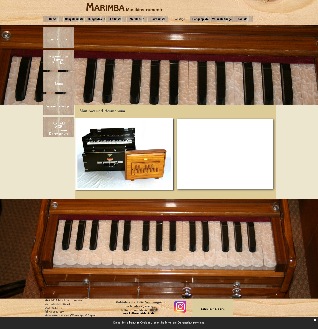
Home (52, 19)
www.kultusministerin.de (139, 313)
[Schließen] (315, 320)
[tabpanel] (175, 111)
